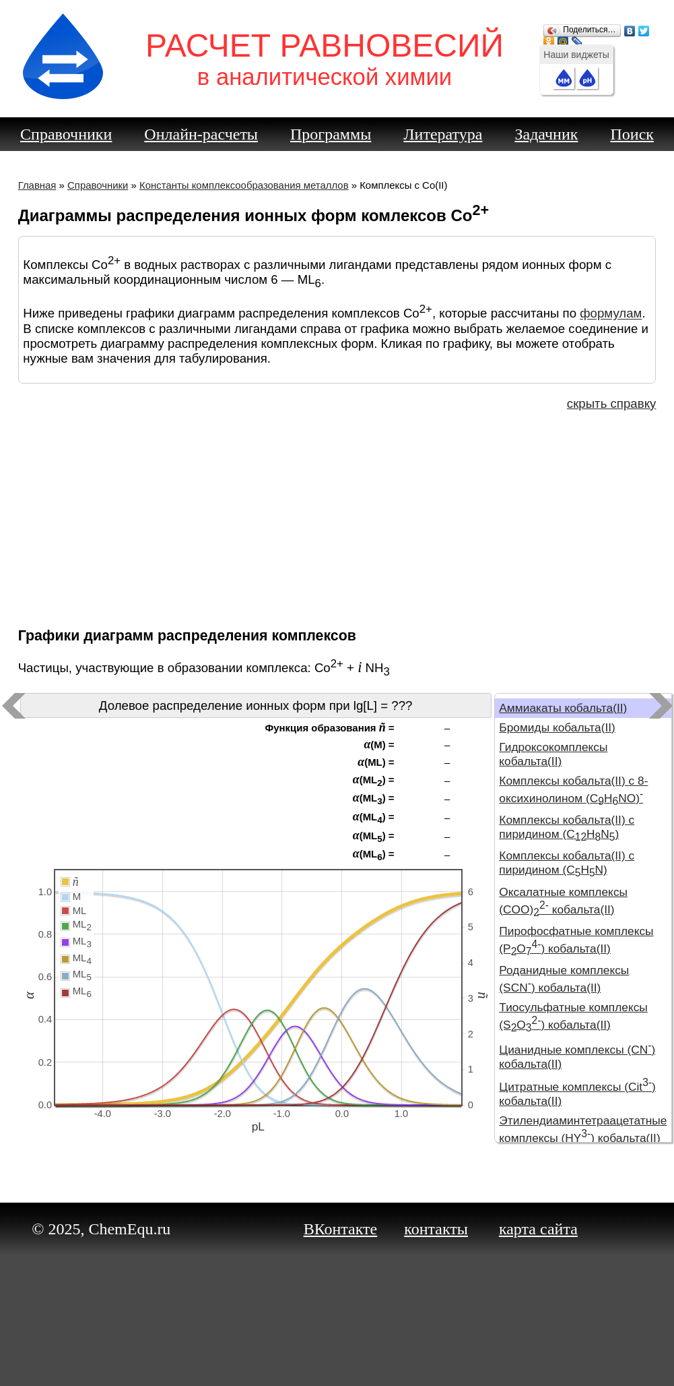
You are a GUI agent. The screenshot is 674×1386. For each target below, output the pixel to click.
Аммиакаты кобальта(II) (563, 708)
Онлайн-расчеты (201, 134)
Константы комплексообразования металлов (244, 185)
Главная (37, 185)
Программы (330, 134)
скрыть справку (611, 403)
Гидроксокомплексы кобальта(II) (553, 754)
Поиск (632, 134)
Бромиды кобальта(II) (557, 727)
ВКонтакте (341, 1229)
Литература (442, 134)
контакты (436, 1229)
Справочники (66, 134)
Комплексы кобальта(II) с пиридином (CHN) (566, 827)
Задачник (546, 134)
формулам (611, 314)
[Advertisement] (337, 517)
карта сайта (538, 1229)
